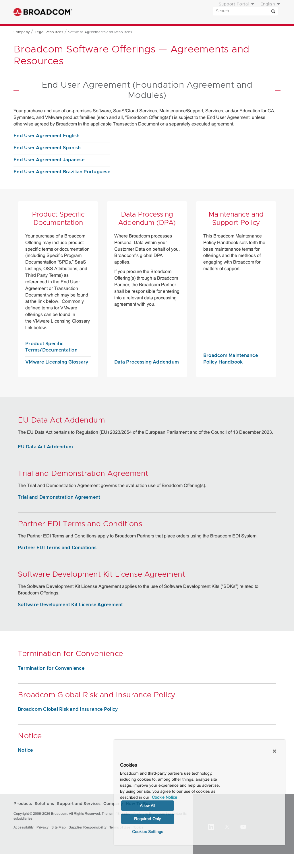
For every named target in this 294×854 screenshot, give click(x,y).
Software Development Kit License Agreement (70, 604)
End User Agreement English (46, 136)
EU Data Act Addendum (45, 447)
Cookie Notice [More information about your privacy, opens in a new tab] (164, 797)
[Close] (274, 751)
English (267, 4)
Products (88, 12)
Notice (25, 750)
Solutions (115, 12)
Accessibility (23, 827)
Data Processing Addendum (146, 362)
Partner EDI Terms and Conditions (57, 547)
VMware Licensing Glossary (56, 362)
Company (172, 12)
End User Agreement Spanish (47, 148)
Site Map (58, 827)
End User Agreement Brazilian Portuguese (61, 172)
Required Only (147, 818)
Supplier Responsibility (88, 827)
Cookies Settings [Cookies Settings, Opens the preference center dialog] (147, 831)
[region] (199, 792)
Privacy (42, 827)
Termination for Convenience (51, 668)
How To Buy (195, 12)
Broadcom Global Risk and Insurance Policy (68, 709)
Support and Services (143, 12)
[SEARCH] (245, 11)
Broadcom (42, 12)
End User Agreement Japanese (48, 160)
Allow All (147, 805)
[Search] (273, 11)
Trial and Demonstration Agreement (59, 497)
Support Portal (234, 4)
